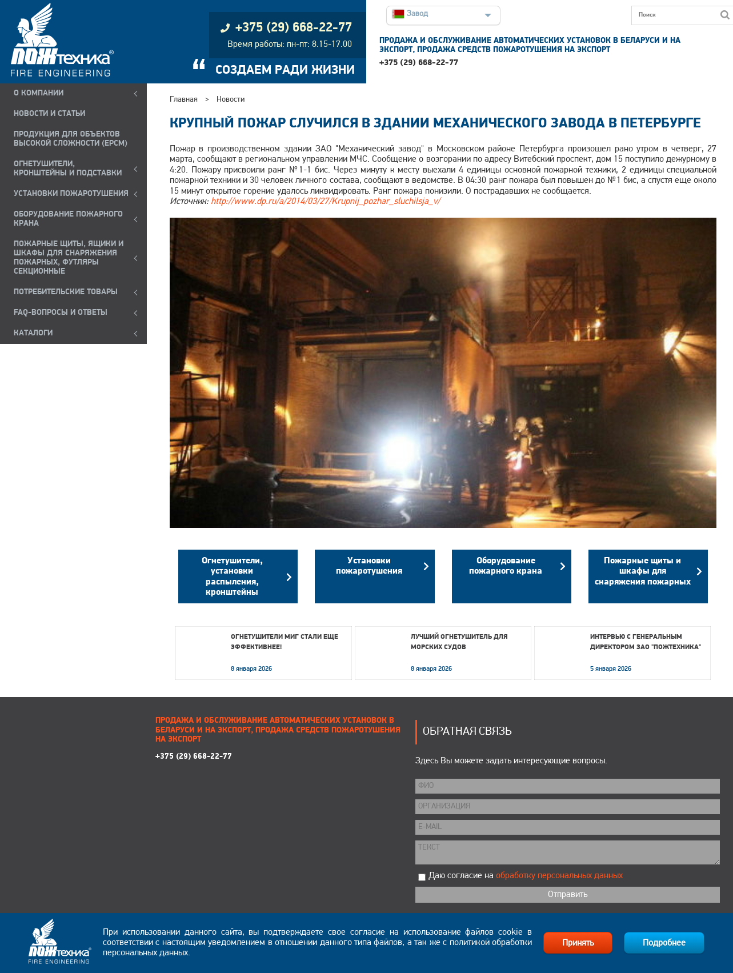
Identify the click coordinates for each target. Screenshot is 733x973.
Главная (184, 99)
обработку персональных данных (559, 875)
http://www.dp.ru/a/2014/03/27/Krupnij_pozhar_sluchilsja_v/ (325, 201)
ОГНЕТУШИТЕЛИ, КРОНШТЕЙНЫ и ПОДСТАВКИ (68, 169)
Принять (578, 943)
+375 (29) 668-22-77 (418, 63)
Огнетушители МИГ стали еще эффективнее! (284, 642)
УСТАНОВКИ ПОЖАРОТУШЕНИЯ (71, 194)
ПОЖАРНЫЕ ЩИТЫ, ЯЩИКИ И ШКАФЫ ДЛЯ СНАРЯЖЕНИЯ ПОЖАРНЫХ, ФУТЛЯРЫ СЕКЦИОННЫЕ (68, 258)
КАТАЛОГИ (33, 333)
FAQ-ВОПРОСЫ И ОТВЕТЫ (60, 313)
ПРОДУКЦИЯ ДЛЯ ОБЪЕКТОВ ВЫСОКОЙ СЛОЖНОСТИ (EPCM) (70, 139)
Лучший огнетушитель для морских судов (459, 642)
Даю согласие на (525, 875)
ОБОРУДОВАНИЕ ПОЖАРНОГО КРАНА (68, 219)
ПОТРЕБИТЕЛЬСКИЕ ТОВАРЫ (66, 292)
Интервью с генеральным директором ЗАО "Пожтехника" (645, 642)
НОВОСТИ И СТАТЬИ (49, 114)
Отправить (567, 894)
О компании (38, 93)
